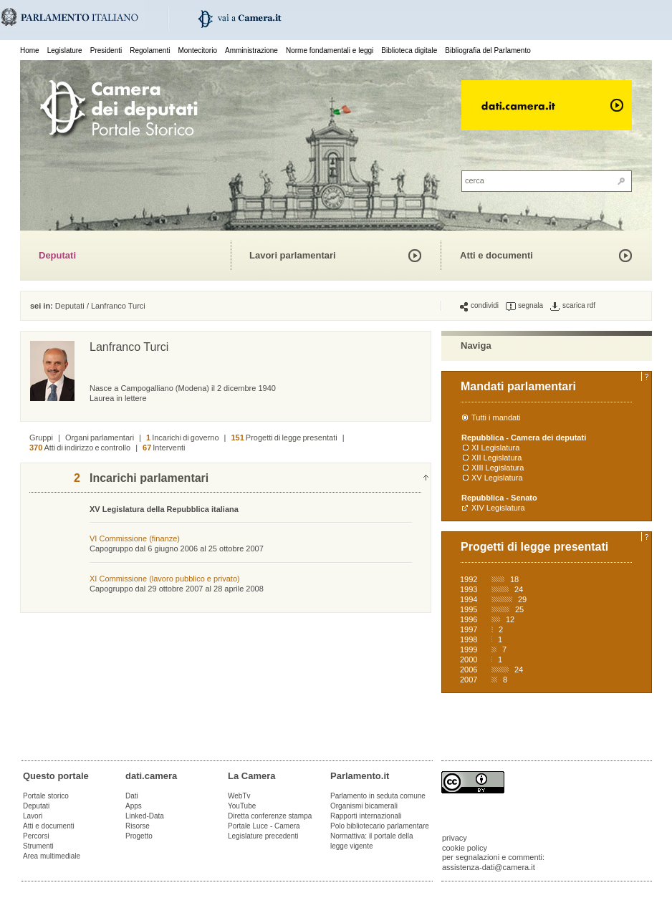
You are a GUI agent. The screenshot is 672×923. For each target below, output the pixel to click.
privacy (454, 837)
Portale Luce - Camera (264, 826)
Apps (133, 806)
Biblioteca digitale (409, 50)
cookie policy (464, 848)
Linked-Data (144, 816)
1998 (468, 639)
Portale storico (46, 796)
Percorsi (36, 836)
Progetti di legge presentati (284, 437)
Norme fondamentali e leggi (329, 50)
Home (29, 50)
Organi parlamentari (99, 437)
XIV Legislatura (498, 508)
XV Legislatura (497, 478)
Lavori (32, 816)
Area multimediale (51, 856)
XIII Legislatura (497, 468)
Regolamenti (150, 50)
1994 (468, 599)
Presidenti (106, 50)
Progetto (139, 836)
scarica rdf (572, 306)
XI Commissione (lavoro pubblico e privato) (165, 578)
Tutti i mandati (496, 417)
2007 (468, 679)
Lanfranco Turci (118, 305)
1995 (468, 609)
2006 (468, 669)
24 (518, 589)
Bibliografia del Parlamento (488, 50)
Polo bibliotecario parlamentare (379, 826)
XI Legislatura (495, 448)
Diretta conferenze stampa (270, 816)
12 (510, 619)
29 (522, 599)
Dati (131, 796)
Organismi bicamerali (364, 806)
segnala (524, 306)
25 (519, 609)
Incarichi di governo (182, 437)
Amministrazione (251, 50)
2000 (468, 659)
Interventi (164, 447)
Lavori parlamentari (292, 255)
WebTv (239, 796)
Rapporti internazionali (366, 816)
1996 (468, 619)
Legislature (64, 50)
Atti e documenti (496, 255)
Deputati (57, 255)
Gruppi (41, 437)
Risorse (137, 826)
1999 (468, 649)
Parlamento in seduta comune (378, 796)
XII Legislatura (496, 458)
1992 (468, 579)
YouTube (242, 806)
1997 (468, 629)
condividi (479, 306)
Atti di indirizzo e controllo (79, 447)
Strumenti (38, 846)
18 (514, 579)
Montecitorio (197, 50)
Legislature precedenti (263, 836)
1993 (468, 589)
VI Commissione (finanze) (135, 538)
